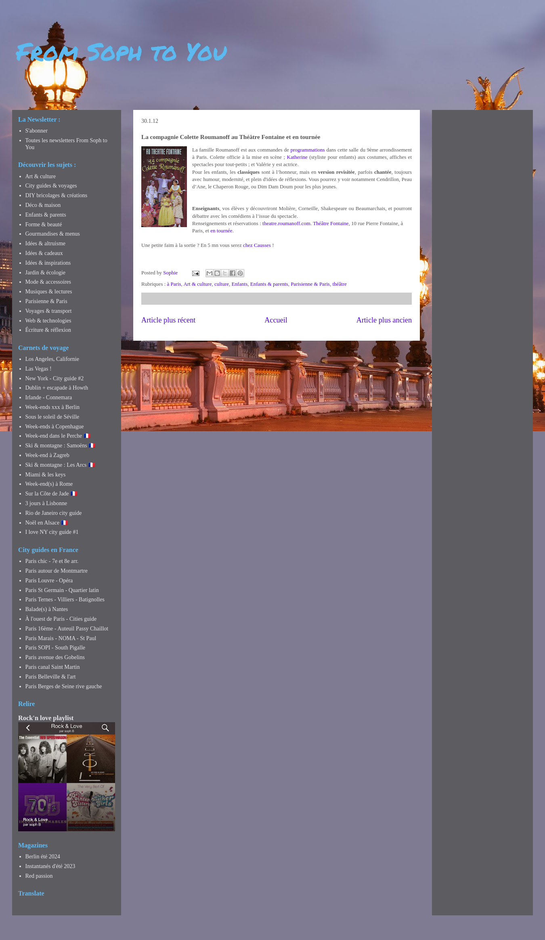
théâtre (339, 284)
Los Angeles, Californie (52, 359)
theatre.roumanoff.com (286, 223)
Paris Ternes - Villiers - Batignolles (65, 599)
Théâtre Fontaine (330, 223)
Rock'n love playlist (45, 718)
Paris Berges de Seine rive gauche (63, 686)
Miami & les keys (45, 475)
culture (221, 284)
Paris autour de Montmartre (56, 571)
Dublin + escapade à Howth (56, 388)
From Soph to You (121, 51)
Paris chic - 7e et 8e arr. (52, 561)
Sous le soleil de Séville (52, 417)
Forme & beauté (43, 224)
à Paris (174, 284)
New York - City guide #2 (54, 378)
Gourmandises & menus (52, 234)
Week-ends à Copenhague (54, 427)
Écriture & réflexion (48, 330)
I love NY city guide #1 (52, 532)
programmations (307, 150)
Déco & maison (43, 205)
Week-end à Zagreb (47, 455)
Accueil (275, 320)
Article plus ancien (384, 320)
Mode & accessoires (48, 282)
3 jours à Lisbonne (46, 503)
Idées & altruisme (45, 243)
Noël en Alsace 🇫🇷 (46, 523)
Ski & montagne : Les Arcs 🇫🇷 (60, 465)
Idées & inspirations (48, 263)
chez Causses (257, 245)
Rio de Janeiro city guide (53, 513)
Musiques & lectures (48, 292)
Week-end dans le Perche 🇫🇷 (57, 436)
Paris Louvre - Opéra (49, 580)
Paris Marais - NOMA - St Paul (60, 638)
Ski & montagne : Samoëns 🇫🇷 (60, 446)
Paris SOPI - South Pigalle (55, 648)
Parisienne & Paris (310, 284)
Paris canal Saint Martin (52, 667)
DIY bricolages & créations (56, 195)
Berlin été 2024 (42, 857)
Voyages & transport (48, 311)
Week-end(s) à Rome (49, 484)
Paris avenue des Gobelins (55, 657)
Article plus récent (168, 320)
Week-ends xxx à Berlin (52, 407)
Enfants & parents (269, 284)
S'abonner (36, 131)
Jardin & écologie (45, 273)
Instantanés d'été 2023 (50, 866)
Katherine (297, 157)
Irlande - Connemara (48, 397)
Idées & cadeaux (44, 253)
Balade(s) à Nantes (46, 609)
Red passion (39, 876)
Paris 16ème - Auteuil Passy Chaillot (67, 629)
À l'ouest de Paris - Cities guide (61, 619)
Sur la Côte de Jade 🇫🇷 (51, 494)
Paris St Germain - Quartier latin (62, 590)
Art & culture (197, 284)
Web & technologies (48, 321)
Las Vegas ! (38, 369)
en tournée (221, 231)
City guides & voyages (51, 186)
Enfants (240, 284)
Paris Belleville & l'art (50, 677)
